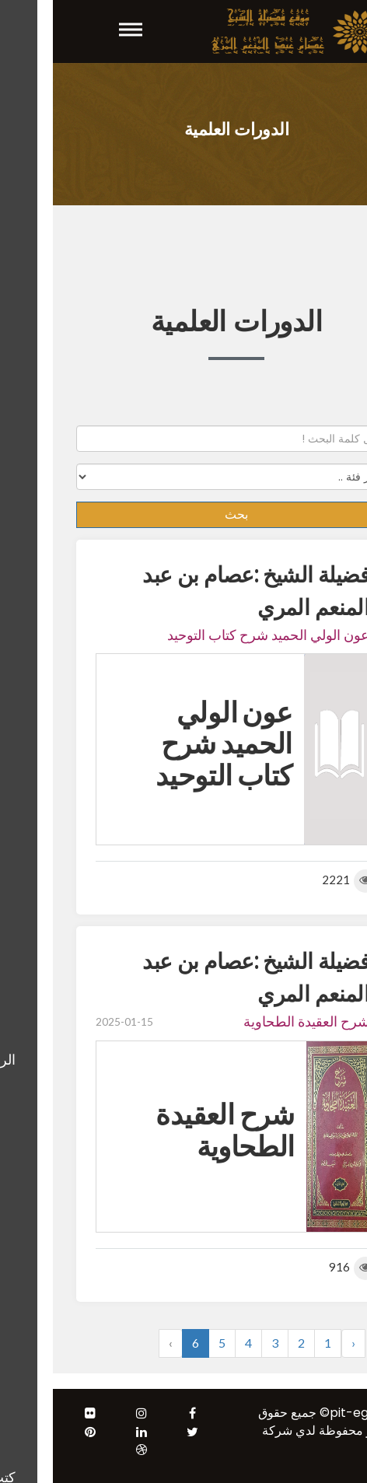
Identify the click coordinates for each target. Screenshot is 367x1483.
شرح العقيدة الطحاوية (253, 1021)
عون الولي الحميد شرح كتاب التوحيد (215, 634)
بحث (183, 514)
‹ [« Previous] (300, 1342)
